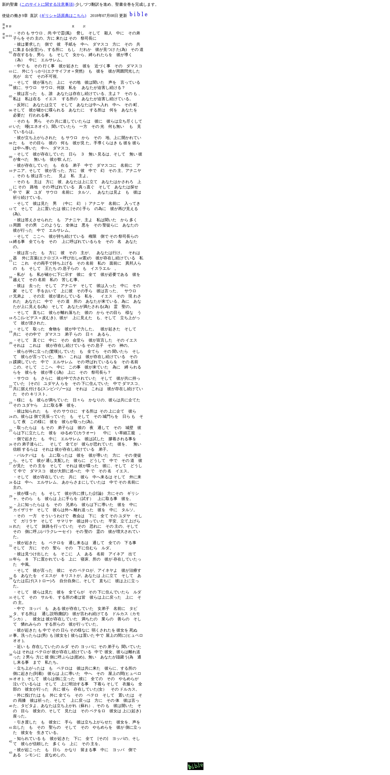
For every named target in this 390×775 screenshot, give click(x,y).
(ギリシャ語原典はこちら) (63, 15)
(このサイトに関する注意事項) (47, 4)
